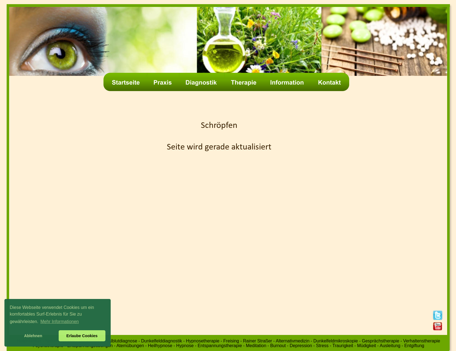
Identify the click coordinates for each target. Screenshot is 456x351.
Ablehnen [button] (33, 336)
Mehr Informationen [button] (59, 321)
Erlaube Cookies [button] (82, 336)
